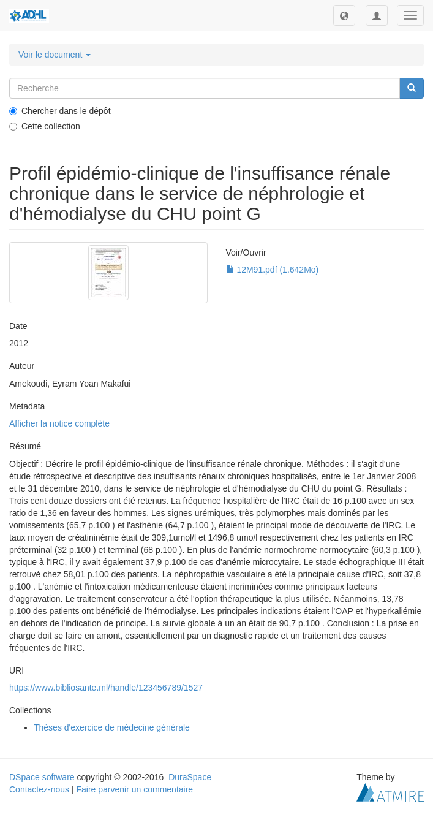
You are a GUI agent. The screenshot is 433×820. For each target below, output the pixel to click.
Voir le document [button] (54, 54)
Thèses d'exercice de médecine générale (112, 727)
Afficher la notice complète (59, 423)
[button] (344, 15)
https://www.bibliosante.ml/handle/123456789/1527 (106, 688)
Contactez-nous (39, 789)
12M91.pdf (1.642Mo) (272, 270)
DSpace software (42, 777)
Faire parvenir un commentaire (134, 789)
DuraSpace (189, 777)
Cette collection (44, 126)
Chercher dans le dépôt (60, 111)
